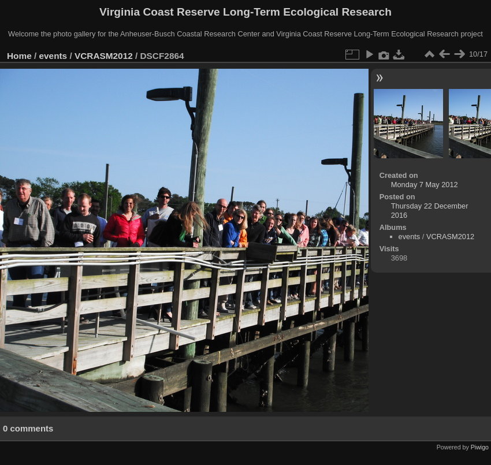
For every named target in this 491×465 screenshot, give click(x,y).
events (53, 56)
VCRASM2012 (104, 56)
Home (19, 56)
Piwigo (480, 447)
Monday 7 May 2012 (424, 184)
